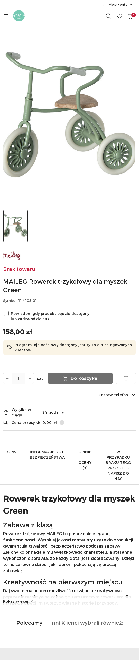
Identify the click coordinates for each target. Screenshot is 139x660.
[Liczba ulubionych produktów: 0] (119, 16)
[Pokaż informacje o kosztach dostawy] (62, 422)
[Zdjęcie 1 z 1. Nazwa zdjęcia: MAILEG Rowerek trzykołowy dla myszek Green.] (15, 226)
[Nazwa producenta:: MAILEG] (12, 255)
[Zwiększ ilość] (30, 378)
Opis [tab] (11, 452)
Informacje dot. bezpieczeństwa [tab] (47, 454)
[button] (29, 625)
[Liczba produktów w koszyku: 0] (130, 16)
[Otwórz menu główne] (6, 16)
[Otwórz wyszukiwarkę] (108, 16)
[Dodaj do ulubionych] (126, 378)
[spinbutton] (18, 378)
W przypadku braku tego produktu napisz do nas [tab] (118, 465)
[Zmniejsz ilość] (7, 378)
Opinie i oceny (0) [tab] (85, 460)
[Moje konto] (118, 4)
